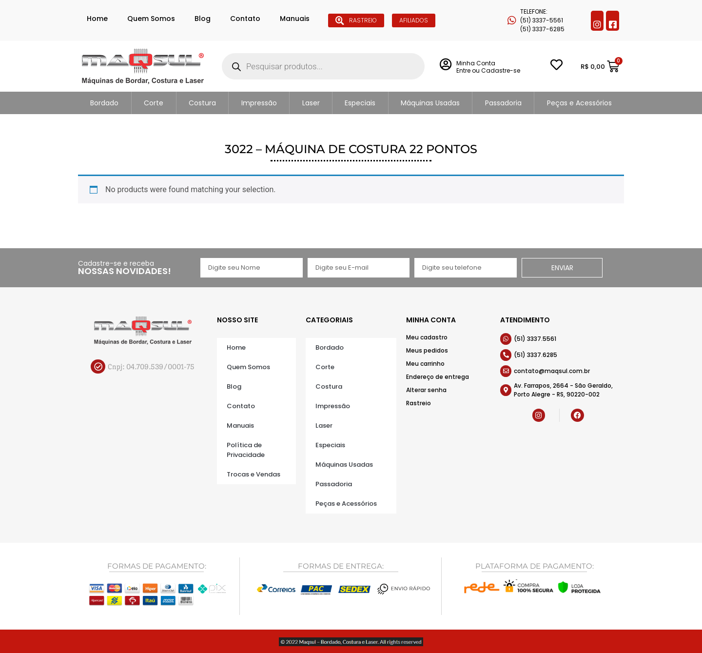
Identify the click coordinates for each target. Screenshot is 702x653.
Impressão (259, 103)
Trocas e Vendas (253, 474)
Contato (245, 18)
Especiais (360, 103)
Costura (202, 103)
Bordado (104, 103)
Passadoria (503, 103)
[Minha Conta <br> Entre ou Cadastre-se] (445, 64)
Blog (203, 18)
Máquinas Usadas (430, 103)
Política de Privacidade (246, 449)
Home (97, 18)
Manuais (295, 18)
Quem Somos (151, 18)
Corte (153, 103)
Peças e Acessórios (579, 103)
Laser (311, 103)
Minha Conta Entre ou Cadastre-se (488, 66)
